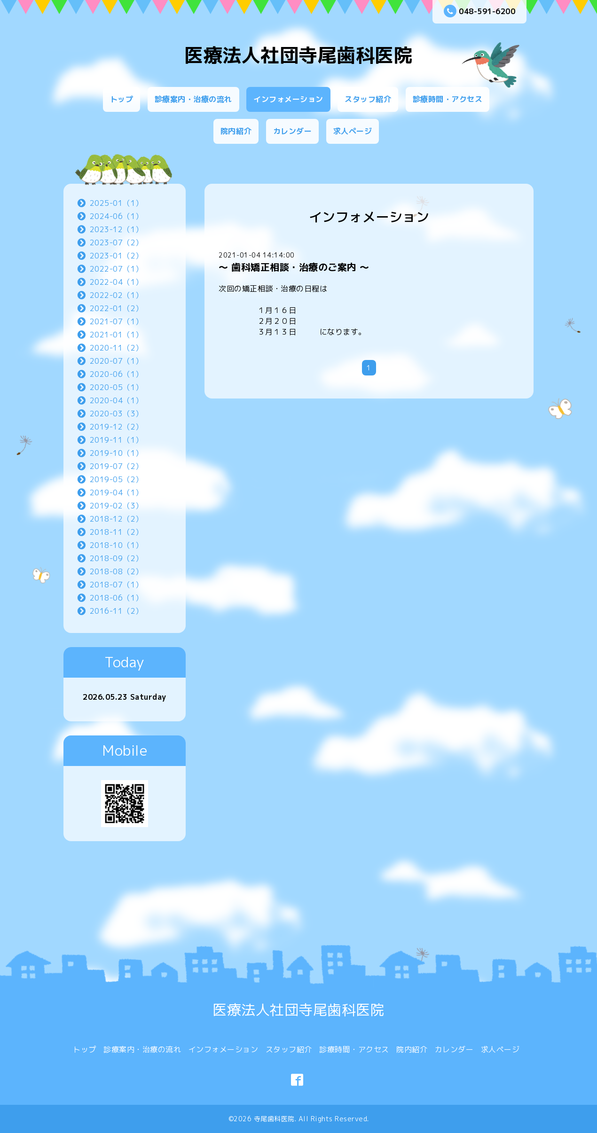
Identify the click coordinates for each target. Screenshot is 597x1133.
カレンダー (292, 131)
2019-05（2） (116, 479)
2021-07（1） (116, 321)
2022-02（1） (116, 295)
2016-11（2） (116, 611)
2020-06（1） (116, 374)
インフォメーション (288, 99)
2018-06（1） (116, 598)
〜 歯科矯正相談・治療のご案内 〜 (294, 266)
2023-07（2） (116, 242)
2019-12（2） (116, 427)
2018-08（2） (116, 571)
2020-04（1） (116, 400)
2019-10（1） (116, 453)
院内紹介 (235, 131)
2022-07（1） (116, 269)
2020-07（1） (116, 361)
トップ (122, 99)
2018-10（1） (116, 545)
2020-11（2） (116, 348)
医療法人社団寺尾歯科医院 (298, 55)
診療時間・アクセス (448, 99)
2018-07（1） (116, 584)
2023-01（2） (116, 255)
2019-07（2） (116, 466)
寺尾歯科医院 (274, 1118)
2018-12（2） (116, 519)
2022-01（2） (116, 308)
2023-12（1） (116, 229)
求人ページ (352, 131)
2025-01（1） (116, 203)
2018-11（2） (116, 532)
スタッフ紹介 (368, 99)
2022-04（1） (116, 282)
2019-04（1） (116, 492)
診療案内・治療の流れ (193, 99)
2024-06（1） (116, 216)
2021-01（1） (116, 334)
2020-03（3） (116, 413)
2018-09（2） (116, 558)
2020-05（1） (116, 387)
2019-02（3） (116, 505)
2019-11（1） (116, 440)
